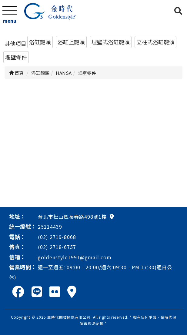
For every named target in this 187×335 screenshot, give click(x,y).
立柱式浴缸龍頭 (155, 42)
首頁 (16, 73)
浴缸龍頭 (40, 42)
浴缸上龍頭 (71, 42)
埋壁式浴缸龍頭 (111, 42)
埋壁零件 (16, 57)
